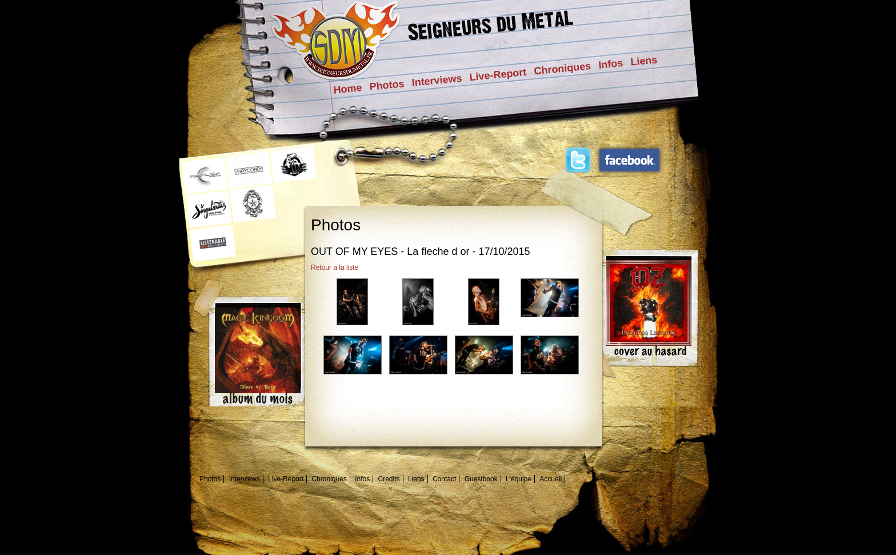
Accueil (550, 479)
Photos (387, 85)
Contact (444, 479)
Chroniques (562, 68)
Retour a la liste (334, 267)
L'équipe (518, 479)
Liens (644, 60)
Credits (389, 479)
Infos (610, 64)
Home (348, 89)
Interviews (437, 81)
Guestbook (481, 479)
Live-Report (498, 74)
